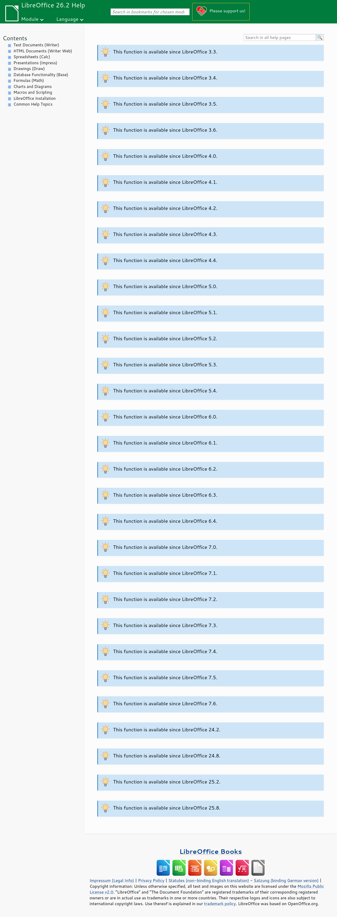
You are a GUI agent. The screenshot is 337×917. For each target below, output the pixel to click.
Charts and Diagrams (32, 86)
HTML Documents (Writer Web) (42, 51)
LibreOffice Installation (34, 98)
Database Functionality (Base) (40, 74)
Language (67, 18)
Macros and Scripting (32, 92)
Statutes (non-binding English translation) (208, 880)
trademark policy (220, 903)
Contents (15, 38)
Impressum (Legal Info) (112, 880)
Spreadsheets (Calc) (31, 57)
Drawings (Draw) (29, 68)
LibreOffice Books (210, 851)
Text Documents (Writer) (36, 45)
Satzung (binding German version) (286, 880)
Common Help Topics (32, 104)
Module (29, 18)
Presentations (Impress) (35, 63)
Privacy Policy (151, 880)
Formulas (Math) (28, 80)
